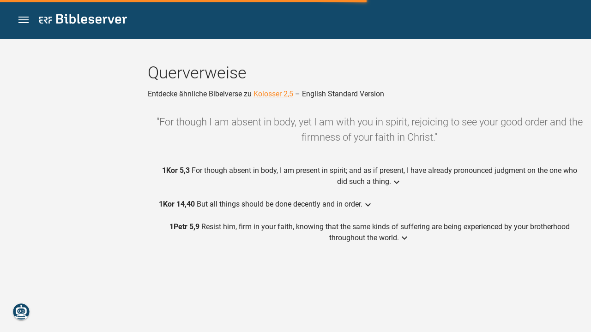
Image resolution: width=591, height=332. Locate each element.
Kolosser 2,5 (273, 93)
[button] (23, 20)
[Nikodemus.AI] (21, 311)
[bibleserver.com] (83, 20)
